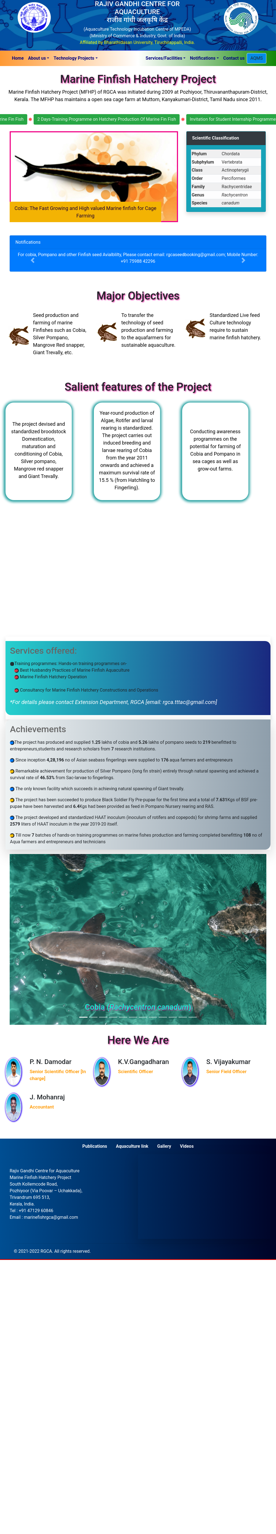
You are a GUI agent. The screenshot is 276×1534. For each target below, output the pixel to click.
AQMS (256, 58)
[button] (38, 58)
